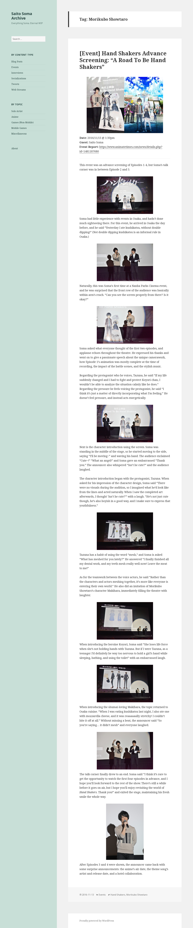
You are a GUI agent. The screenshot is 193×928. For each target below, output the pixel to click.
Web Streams (18, 89)
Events (15, 67)
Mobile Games (19, 128)
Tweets (15, 84)
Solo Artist (17, 111)
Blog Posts (16, 61)
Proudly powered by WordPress (96, 920)
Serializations (18, 78)
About (14, 148)
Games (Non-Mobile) (22, 122)
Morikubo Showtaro (136, 894)
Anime (14, 116)
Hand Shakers (117, 894)
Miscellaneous (19, 133)
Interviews (17, 72)
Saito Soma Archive (21, 16)
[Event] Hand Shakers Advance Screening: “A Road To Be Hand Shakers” (123, 59)
